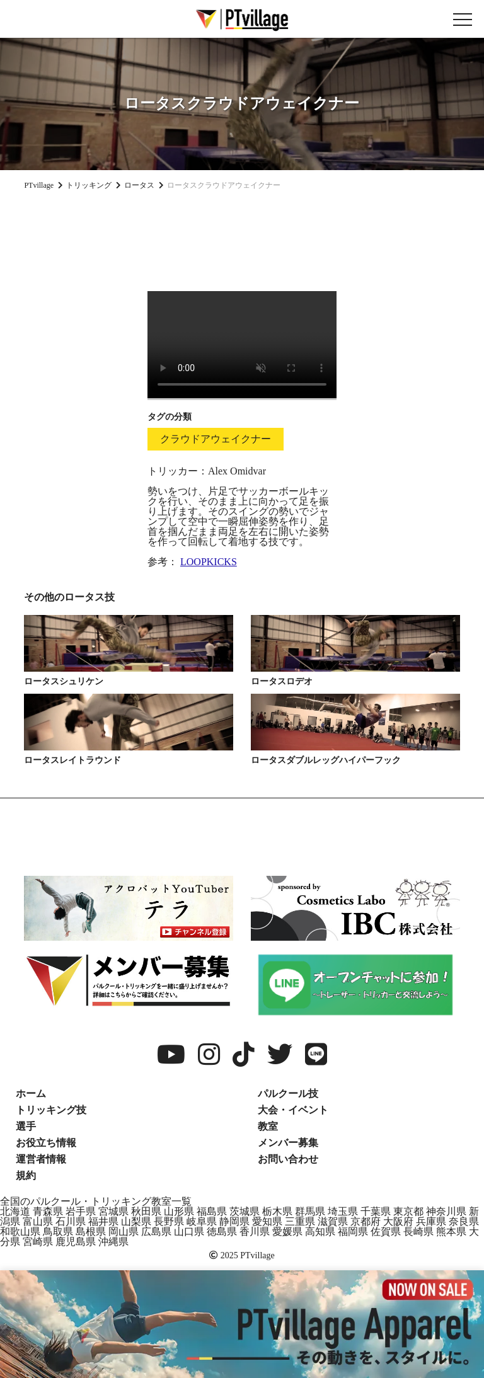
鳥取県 (58, 1231)
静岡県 (234, 1221)
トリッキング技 (51, 1110)
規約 (26, 1175)
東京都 (408, 1211)
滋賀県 (333, 1221)
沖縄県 (113, 1241)
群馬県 (310, 1211)
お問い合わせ (288, 1159)
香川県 (254, 1231)
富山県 (38, 1221)
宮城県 (113, 1211)
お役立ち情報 (46, 1142)
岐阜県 (202, 1221)
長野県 (169, 1221)
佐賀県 (386, 1231)
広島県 (156, 1231)
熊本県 (451, 1231)
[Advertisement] (242, 235)
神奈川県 (446, 1211)
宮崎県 (38, 1241)
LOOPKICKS (208, 561)
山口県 (189, 1231)
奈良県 (464, 1221)
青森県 (48, 1211)
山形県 (179, 1211)
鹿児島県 (75, 1241)
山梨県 (136, 1221)
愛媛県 (287, 1231)
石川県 (70, 1221)
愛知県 (267, 1221)
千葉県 (375, 1211)
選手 (26, 1126)
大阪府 (398, 1221)
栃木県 (277, 1211)
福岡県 (353, 1231)
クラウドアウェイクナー (215, 438)
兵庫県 (431, 1221)
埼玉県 (343, 1211)
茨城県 (244, 1211)
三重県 (300, 1221)
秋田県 (146, 1211)
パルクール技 (288, 1093)
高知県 (320, 1231)
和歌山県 (20, 1231)
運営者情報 (41, 1159)
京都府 (365, 1221)
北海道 (15, 1211)
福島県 (212, 1211)
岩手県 (81, 1211)
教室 (268, 1126)
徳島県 (222, 1231)
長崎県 (418, 1231)
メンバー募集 (288, 1142)
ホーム (31, 1093)
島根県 (91, 1231)
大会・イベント (293, 1110)
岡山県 (123, 1231)
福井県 (103, 1221)
